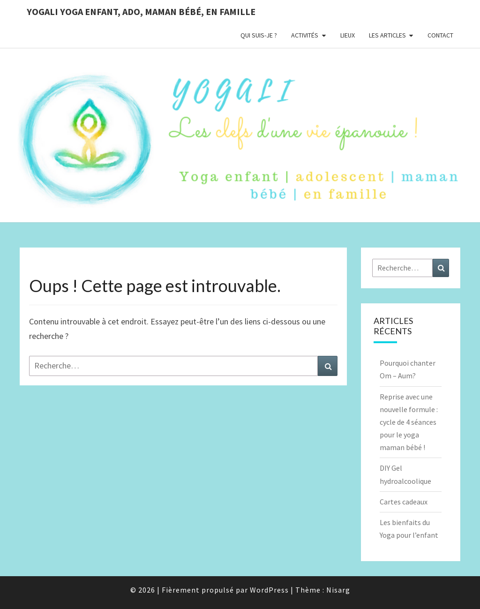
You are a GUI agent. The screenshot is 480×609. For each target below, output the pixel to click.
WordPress (269, 589)
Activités (304, 35)
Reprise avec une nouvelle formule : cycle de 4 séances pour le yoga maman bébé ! (409, 422)
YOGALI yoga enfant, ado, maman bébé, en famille (141, 11)
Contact (440, 35)
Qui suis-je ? (258, 35)
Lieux (347, 35)
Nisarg (338, 589)
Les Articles (387, 35)
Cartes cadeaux (404, 501)
